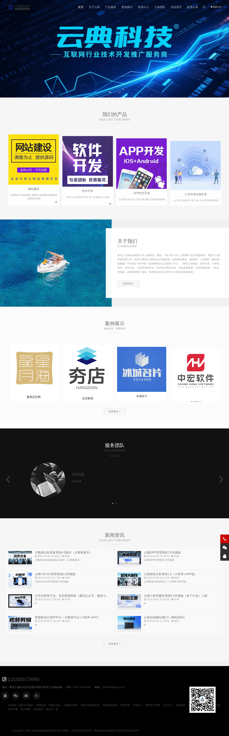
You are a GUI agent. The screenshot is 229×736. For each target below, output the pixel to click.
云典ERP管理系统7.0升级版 (162, 561)
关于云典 (94, 7)
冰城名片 (138, 705)
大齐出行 (168, 705)
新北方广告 (52, 709)
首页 (80, 7)
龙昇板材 (38, 709)
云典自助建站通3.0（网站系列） (165, 625)
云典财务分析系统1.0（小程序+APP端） (170, 582)
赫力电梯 (25, 709)
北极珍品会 (54, 705)
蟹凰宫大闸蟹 (152, 705)
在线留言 (176, 7)
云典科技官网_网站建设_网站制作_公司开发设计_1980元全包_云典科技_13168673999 (19, 7)
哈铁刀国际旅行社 (90, 705)
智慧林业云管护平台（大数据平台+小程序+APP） (67, 625)
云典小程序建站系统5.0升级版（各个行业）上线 (175, 604)
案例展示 (127, 7)
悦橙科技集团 (110, 705)
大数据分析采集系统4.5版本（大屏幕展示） (63, 561)
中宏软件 (125, 705)
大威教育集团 (70, 705)
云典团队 (159, 7)
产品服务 (110, 7)
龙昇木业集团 (25, 705)
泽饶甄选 (40, 705)
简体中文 (216, 7)
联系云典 (192, 7)
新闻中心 (143, 7)
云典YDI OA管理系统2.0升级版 (55, 582)
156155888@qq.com (20, 687)
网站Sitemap (195, 730)
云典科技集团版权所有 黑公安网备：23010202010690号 (156, 730)
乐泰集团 (180, 705)
